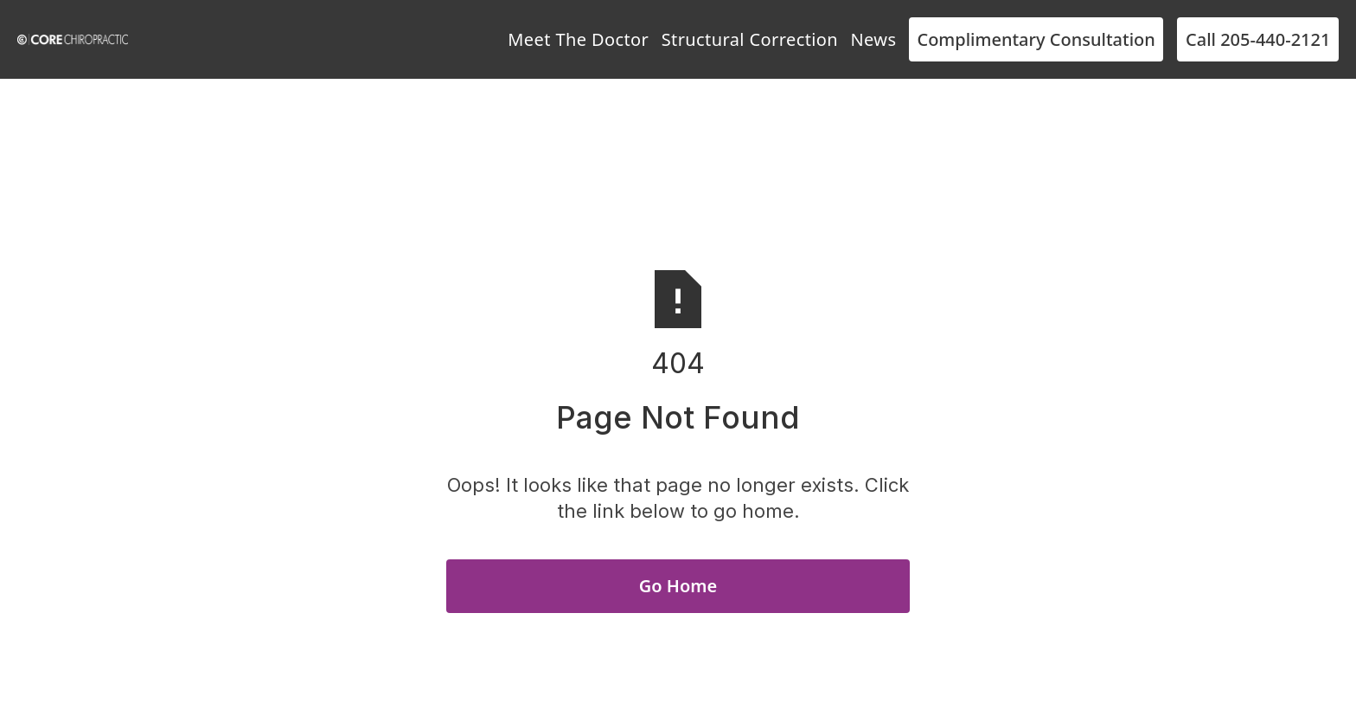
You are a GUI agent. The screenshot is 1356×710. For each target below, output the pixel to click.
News (873, 39)
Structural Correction (750, 39)
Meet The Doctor (578, 39)
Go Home (678, 585)
